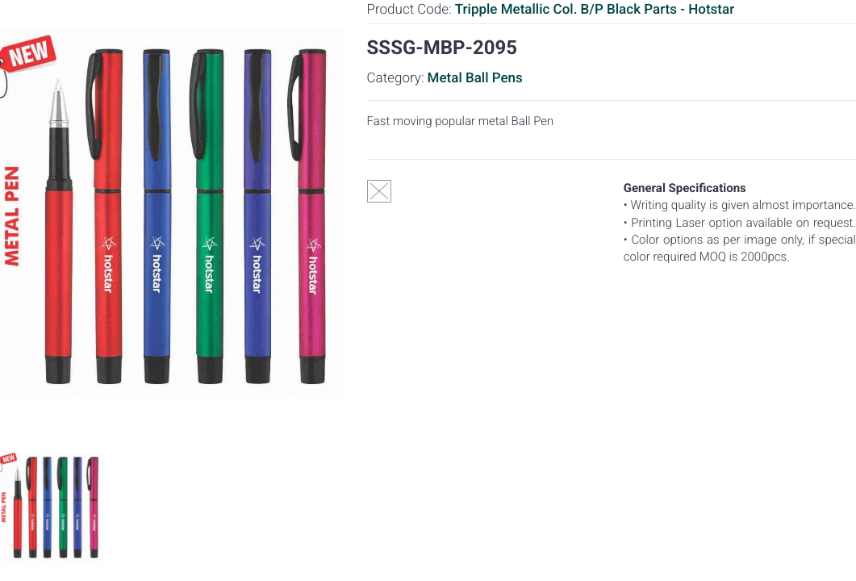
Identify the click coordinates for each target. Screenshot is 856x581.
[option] (51, 506)
